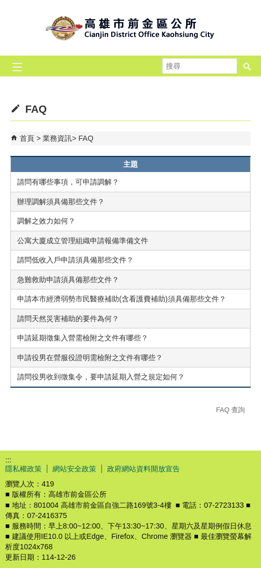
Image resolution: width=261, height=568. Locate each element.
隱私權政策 (23, 469)
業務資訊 (57, 138)
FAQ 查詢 (230, 410)
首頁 (27, 138)
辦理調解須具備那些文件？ (61, 201)
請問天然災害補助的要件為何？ (68, 318)
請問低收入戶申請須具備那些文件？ (75, 260)
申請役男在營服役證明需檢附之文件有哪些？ (90, 357)
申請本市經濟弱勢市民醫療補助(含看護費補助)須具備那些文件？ (121, 299)
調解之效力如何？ (46, 221)
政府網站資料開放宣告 (143, 469)
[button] (247, 66)
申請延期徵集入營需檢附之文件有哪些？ (82, 338)
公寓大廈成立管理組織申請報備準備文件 (82, 240)
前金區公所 (130, 27)
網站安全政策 (74, 469)
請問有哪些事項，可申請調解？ (68, 182)
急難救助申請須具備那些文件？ (68, 279)
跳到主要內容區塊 (5, 5)
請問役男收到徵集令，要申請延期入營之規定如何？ (101, 377)
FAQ (86, 138)
